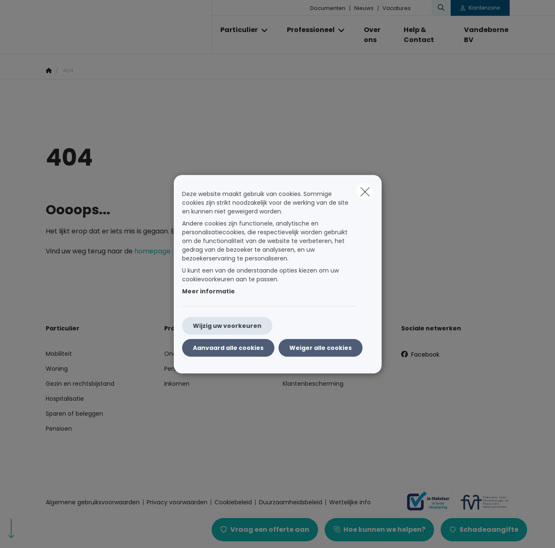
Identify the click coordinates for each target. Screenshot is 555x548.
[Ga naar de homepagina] (129, 27)
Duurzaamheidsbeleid (290, 502)
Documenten (327, 8)
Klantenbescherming (313, 383)
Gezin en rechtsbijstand (80, 383)
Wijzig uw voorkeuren (227, 325)
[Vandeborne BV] (483, 35)
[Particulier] (236, 30)
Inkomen (177, 383)
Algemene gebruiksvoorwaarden (93, 502)
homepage (152, 251)
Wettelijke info (350, 502)
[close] (365, 191)
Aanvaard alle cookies (228, 347)
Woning (57, 369)
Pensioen (59, 428)
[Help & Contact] (425, 35)
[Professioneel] (308, 30)
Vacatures (396, 8)
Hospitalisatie (65, 398)
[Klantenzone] (480, 8)
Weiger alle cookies (320, 347)
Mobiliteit (59, 354)
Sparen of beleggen (74, 413)
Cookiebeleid (233, 502)
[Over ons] (375, 35)
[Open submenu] (265, 30)
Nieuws (364, 8)
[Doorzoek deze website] (441, 8)
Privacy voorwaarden (177, 502)
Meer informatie (208, 291)
